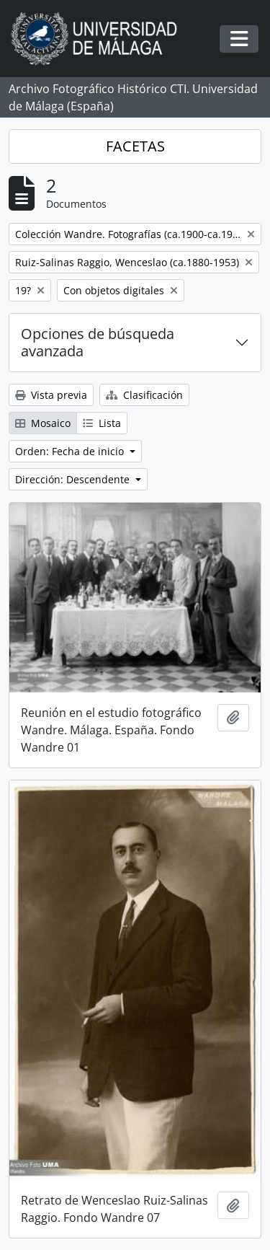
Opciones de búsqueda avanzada (97, 342)
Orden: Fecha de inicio (71, 451)
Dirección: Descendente (73, 479)
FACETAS (135, 146)
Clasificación (144, 395)
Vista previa (51, 395)
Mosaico (43, 423)
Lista (102, 423)
